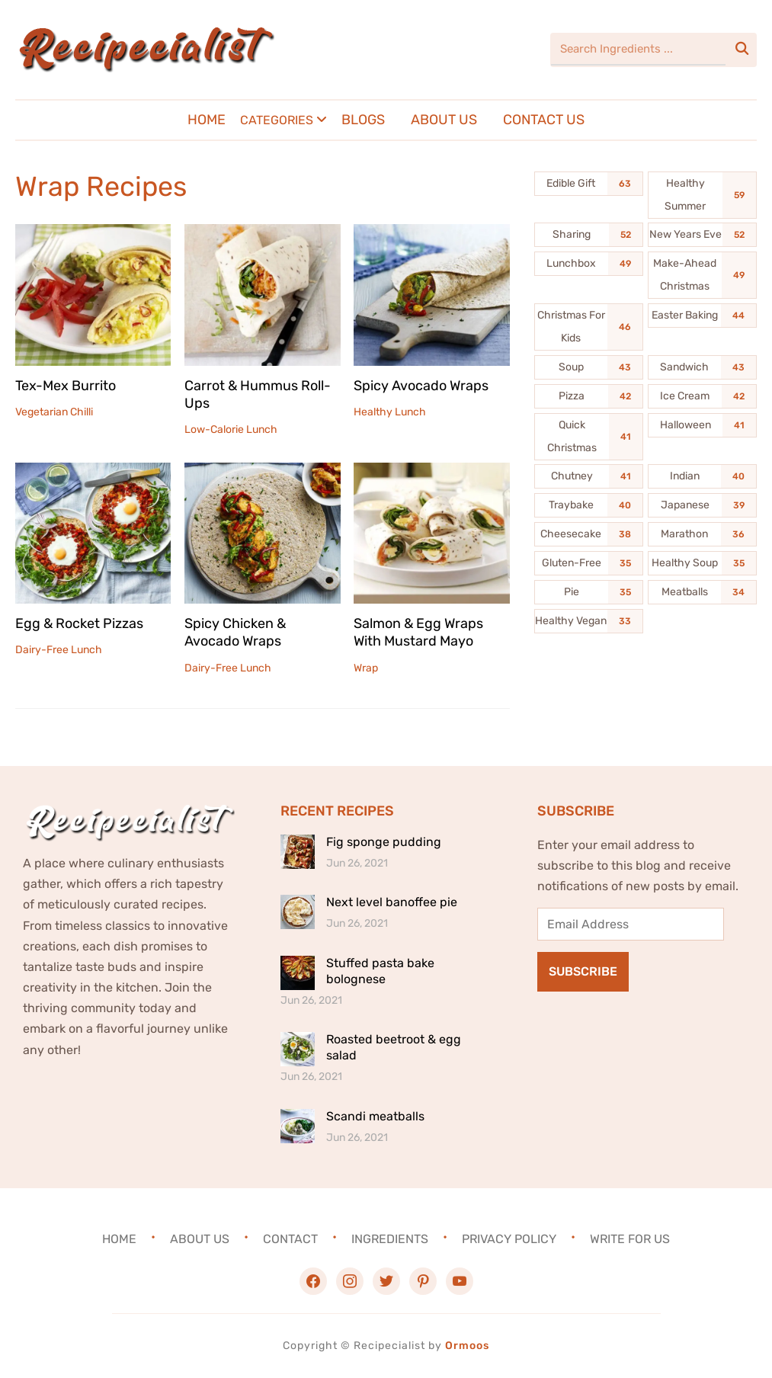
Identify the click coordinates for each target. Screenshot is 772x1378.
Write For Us (630, 1239)
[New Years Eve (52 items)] (702, 235)
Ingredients (389, 1239)
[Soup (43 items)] (588, 367)
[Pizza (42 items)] (588, 396)
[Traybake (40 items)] (588, 505)
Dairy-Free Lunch (58, 649)
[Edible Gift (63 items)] (588, 183)
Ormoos (467, 1345)
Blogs (363, 119)
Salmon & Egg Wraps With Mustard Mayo (418, 632)
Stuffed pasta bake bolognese (380, 971)
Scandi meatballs (375, 1116)
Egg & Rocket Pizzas (79, 623)
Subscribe (583, 971)
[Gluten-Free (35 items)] (588, 563)
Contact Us (544, 119)
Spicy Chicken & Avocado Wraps (235, 632)
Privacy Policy (509, 1239)
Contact (290, 1239)
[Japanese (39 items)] (702, 505)
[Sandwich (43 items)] (702, 367)
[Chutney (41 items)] (588, 476)
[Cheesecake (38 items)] (588, 534)
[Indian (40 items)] (702, 476)
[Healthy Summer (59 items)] (702, 195)
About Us (444, 119)
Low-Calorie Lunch (230, 429)
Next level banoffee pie (391, 902)
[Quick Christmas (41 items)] (588, 436)
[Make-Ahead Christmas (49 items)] (702, 275)
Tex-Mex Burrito (65, 385)
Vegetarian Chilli (54, 411)
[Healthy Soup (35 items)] (702, 563)
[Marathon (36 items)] (702, 534)
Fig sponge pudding (383, 842)
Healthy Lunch (390, 411)
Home (206, 119)
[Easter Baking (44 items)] (702, 315)
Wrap (366, 668)
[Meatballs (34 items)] (702, 592)
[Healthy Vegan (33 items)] (588, 621)
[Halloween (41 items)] (702, 425)
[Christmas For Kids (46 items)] (588, 327)
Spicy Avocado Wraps (421, 385)
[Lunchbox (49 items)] (588, 264)
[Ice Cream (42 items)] (702, 396)
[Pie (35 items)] (588, 592)
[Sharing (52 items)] (588, 235)
